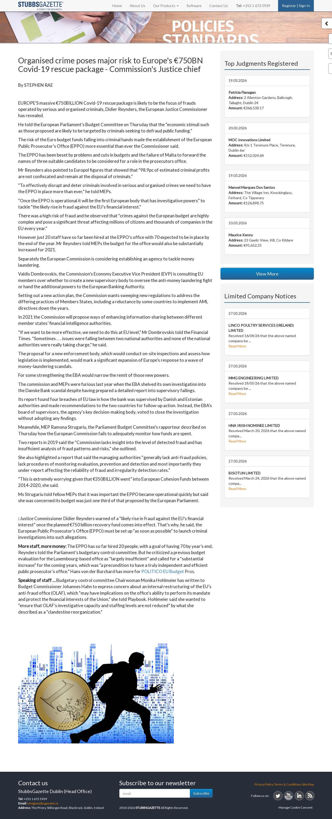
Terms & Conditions (288, 784)
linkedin (299, 796)
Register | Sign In (296, 5)
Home (117, 5)
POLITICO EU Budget (162, 571)
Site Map (308, 784)
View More (267, 274)
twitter (278, 796)
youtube (289, 796)
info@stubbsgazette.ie (42, 803)
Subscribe (201, 793)
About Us (137, 5)
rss (310, 796)
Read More (237, 346)
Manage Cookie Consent (296, 807)
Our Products (166, 5)
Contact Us (218, 5)
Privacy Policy (263, 784)
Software (194, 5)
